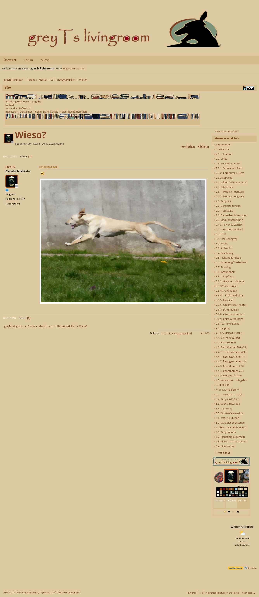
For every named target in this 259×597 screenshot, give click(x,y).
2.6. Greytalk (222, 201)
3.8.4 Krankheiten (225, 290)
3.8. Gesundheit (224, 272)
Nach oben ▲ (248, 592)
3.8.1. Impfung (223, 276)
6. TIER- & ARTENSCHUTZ (230, 427)
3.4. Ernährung (224, 253)
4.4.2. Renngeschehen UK (230, 361)
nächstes (203, 146)
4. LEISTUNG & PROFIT (228, 333)
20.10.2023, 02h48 (48, 166)
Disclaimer (26, 111)
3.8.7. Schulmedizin (226, 309)
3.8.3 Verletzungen (226, 286)
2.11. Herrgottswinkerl (228, 229)
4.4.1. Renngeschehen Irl (229, 356)
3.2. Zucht (221, 243)
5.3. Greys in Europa (227, 403)
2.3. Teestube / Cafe (227, 163)
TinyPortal (192, 592)
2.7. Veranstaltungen (227, 205)
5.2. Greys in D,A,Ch (226, 399)
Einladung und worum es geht (23, 101)
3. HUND (220, 234)
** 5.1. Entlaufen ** (226, 389)
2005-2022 (62, 592)
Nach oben (9, 318)
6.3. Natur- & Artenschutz (230, 441)
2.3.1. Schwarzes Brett (228, 168)
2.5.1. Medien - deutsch (229, 191)
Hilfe (201, 592)
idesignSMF (74, 592)
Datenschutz (50, 111)
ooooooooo (222, 144)
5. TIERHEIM (222, 385)
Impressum (11, 111)
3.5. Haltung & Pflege (227, 257)
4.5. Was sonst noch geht (230, 380)
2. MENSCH (221, 149)
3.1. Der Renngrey (225, 239)
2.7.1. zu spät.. (223, 210)
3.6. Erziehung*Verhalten (230, 262)
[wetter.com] (235, 568)
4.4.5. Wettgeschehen (228, 375)
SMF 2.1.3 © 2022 (12, 592)
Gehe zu (154, 333)
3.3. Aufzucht (222, 248)
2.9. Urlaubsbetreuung (228, 220)
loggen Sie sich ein (74, 68)
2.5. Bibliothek (223, 187)
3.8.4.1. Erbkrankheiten (229, 295)
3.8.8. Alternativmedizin (229, 314)
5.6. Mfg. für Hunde (226, 418)
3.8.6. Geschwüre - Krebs (230, 304)
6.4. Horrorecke (224, 446)
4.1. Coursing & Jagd (227, 338)
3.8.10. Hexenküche (226, 323)
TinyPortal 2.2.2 (46, 592)
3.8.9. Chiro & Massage (228, 319)
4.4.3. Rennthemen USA (229, 366)
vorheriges (188, 146)
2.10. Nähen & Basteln (228, 224)
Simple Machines (30, 592)
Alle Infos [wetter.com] (251, 568)
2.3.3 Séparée (223, 177)
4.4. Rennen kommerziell (230, 352)
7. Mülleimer (222, 452)
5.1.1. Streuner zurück (228, 394)
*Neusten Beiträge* (227, 131)
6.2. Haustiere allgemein (229, 437)
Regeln (38, 111)
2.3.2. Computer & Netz (229, 173)
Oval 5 (10, 167)
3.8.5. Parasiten (224, 300)
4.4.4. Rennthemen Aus (229, 370)
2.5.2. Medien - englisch (229, 196)
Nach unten (10, 156)
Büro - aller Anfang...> (18, 108)
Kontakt (9, 105)
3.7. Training (222, 267)
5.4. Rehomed (223, 408)
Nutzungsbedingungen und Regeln (222, 592)
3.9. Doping (222, 328)
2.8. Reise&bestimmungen (230, 215)
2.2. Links (220, 158)
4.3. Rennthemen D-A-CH (230, 347)
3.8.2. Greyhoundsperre (229, 281)
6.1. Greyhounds (225, 432)
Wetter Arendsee (242, 527)
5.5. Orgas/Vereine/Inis (228, 413)
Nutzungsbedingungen (73, 111)
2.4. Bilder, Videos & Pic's (230, 182)
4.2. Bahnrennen (225, 342)
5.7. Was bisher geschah (229, 422)
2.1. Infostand (223, 154)
